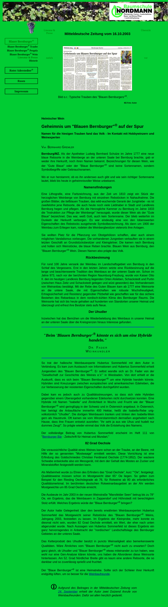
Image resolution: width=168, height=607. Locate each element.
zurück (49, 58)
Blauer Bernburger (21, 41)
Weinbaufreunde (99, 574)
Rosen (21, 81)
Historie (33, 60)
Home (66, 9)
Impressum (21, 91)
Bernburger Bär (52, 436)
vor (146, 58)
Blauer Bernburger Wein (24, 54)
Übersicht (146, 30)
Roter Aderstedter (21, 70)
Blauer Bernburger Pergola (22, 50)
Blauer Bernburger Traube (22, 46)
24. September (68, 591)
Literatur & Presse (28, 57)
